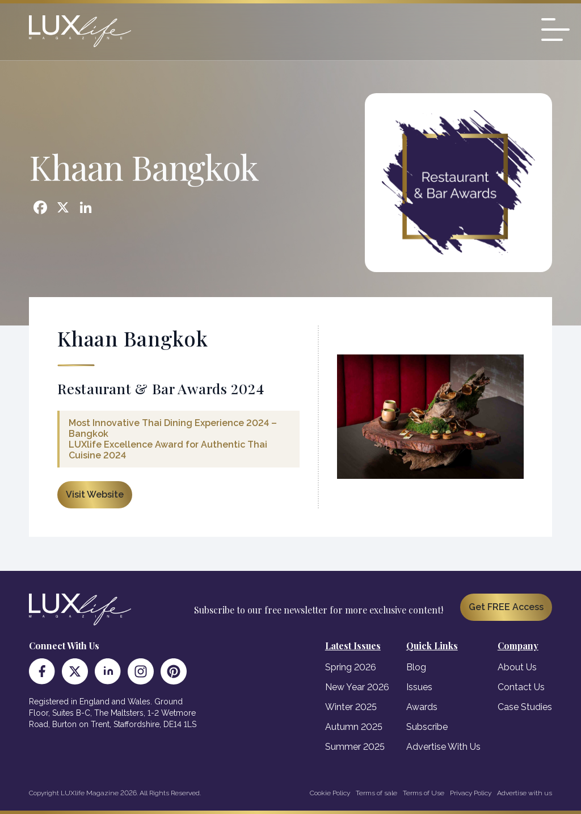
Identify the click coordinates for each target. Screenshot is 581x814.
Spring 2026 (350, 667)
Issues (419, 687)
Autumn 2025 (353, 726)
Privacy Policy (470, 793)
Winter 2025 (351, 707)
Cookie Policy (330, 793)
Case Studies (525, 707)
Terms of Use (423, 793)
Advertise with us (524, 793)
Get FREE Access (506, 607)
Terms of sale (376, 793)
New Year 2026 (357, 687)
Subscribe (427, 726)
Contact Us (521, 687)
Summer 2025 (355, 746)
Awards (421, 707)
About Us (517, 667)
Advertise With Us (443, 746)
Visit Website (95, 494)
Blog (416, 667)
